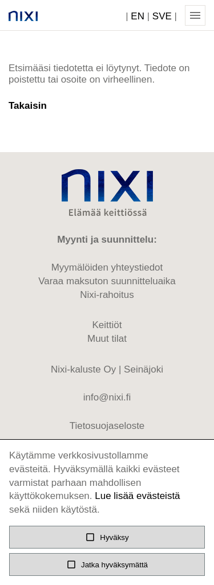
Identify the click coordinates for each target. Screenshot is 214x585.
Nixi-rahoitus (107, 294)
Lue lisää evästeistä (137, 495)
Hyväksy (106, 537)
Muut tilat (107, 338)
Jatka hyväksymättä (107, 564)
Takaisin (28, 105)
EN (137, 16)
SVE (162, 16)
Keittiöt (107, 325)
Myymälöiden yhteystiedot (107, 267)
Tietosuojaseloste (107, 425)
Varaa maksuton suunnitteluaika (107, 281)
